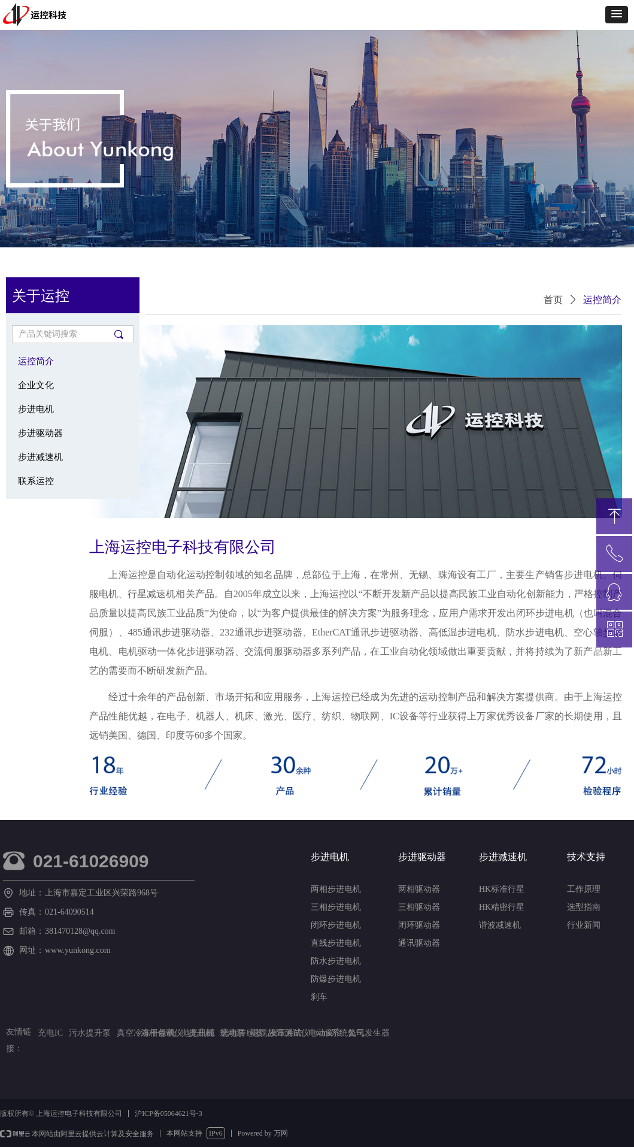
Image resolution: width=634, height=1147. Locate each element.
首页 (553, 300)
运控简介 (602, 300)
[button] (616, 14)
